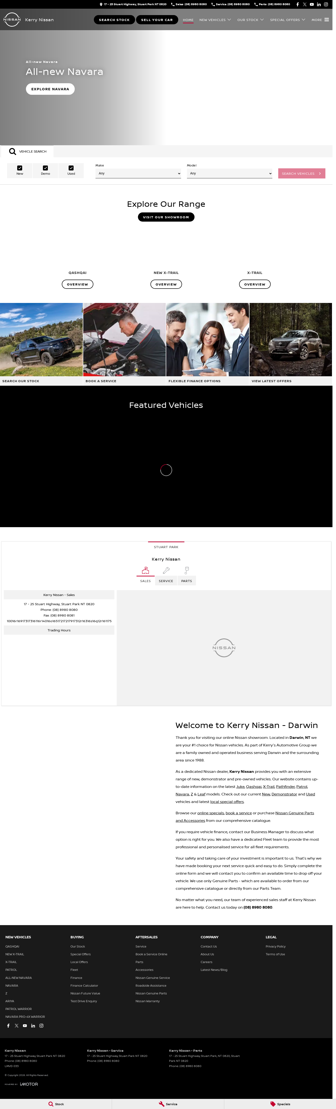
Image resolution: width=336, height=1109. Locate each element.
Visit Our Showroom (166, 217)
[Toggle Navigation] (320, 19)
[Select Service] (166, 576)
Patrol (301, 786)
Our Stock (78, 946)
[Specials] (280, 1104)
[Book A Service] (124, 344)
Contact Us (209, 946)
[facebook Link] (298, 4)
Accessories (144, 970)
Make (138, 170)
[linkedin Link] (319, 4)
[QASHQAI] (77, 257)
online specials (210, 812)
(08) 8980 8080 (65, 609)
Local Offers (79, 962)
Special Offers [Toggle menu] (288, 19)
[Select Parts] (187, 576)
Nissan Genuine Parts (151, 993)
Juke (240, 786)
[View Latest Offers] (290, 344)
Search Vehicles (298, 173)
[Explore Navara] (50, 89)
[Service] (168, 1104)
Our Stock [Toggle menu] (250, 19)
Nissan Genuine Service (153, 978)
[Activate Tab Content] (27, 151)
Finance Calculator (84, 985)
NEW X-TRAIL (14, 954)
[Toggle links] (21, 1084)
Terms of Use (275, 954)
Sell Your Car (157, 19)
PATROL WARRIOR (18, 1009)
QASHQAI (12, 946)
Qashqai (253, 786)
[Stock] (56, 1104)
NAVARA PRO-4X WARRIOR (25, 1016)
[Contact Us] (133, 4)
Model (230, 170)
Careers (206, 962)
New (266, 794)
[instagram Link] (326, 4)
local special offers (227, 801)
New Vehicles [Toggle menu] (215, 19)
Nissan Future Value (85, 993)
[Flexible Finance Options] (207, 344)
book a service (239, 812)
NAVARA (11, 985)
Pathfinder (285, 786)
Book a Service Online (151, 954)
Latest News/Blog (214, 970)
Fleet (74, 970)
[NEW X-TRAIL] (166, 257)
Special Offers (81, 954)
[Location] (146, 576)
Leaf (201, 794)
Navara (182, 794)
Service (141, 946)
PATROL (11, 970)
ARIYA (9, 1001)
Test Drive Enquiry (84, 1001)
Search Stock (114, 19)
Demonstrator (284, 794)
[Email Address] (59, 621)
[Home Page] (12, 19)
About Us (207, 954)
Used (310, 794)
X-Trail (268, 786)
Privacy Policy (276, 946)
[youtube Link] (312, 4)
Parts (139, 962)
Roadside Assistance (151, 985)
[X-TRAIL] (255, 257)
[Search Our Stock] (41, 344)
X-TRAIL (11, 962)
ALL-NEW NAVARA (18, 978)
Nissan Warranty (148, 1001)
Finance (76, 978)
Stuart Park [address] (166, 547)
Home (188, 19)
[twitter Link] (305, 4)
